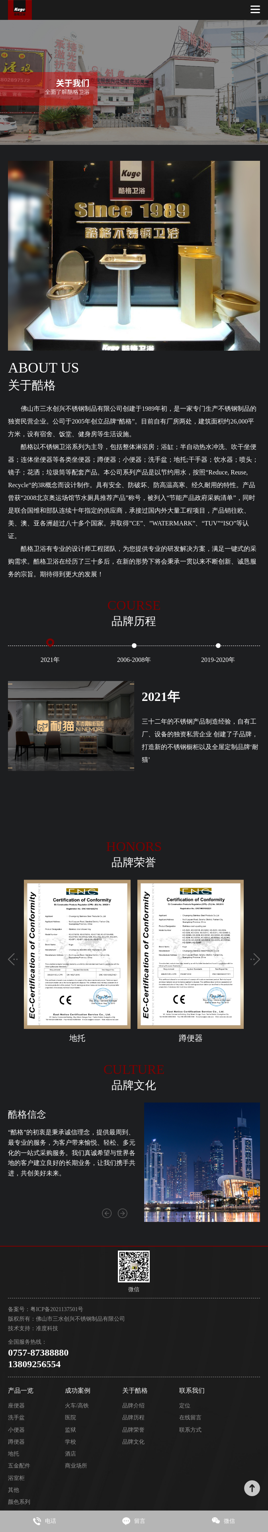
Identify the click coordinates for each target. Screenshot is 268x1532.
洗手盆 (16, 1418)
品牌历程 (133, 1418)
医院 (70, 1418)
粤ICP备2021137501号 (56, 1309)
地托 (13, 1454)
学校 (70, 1442)
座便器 (16, 1406)
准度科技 (47, 1328)
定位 (184, 1406)
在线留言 (190, 1418)
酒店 (70, 1454)
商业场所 (76, 1466)
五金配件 (19, 1466)
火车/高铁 (77, 1406)
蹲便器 (16, 1442)
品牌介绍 (133, 1406)
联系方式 (190, 1430)
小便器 (16, 1430)
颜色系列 (19, 1502)
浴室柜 (16, 1478)
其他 (13, 1490)
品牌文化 (133, 1442)
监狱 (70, 1430)
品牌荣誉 (133, 1430)
